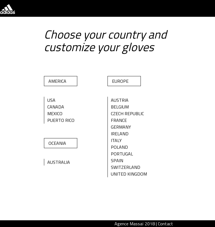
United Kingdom (129, 174)
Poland (119, 147)
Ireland (119, 133)
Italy (116, 140)
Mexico (54, 113)
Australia (58, 162)
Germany (121, 127)
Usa (51, 100)
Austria (119, 100)
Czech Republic (127, 113)
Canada (55, 106)
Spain (117, 160)
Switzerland (125, 167)
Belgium (120, 106)
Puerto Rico (60, 120)
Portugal (122, 153)
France (119, 120)
